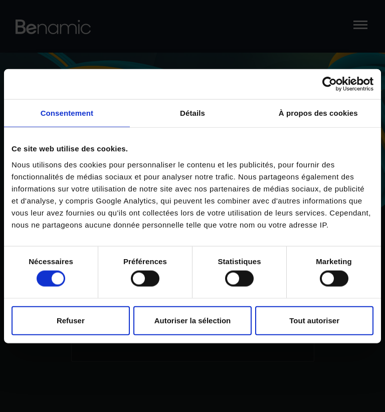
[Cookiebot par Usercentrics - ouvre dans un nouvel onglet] (329, 84)
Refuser (71, 320)
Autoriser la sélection (192, 320)
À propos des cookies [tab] (318, 113)
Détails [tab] (192, 113)
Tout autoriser (314, 320)
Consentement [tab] (67, 113)
